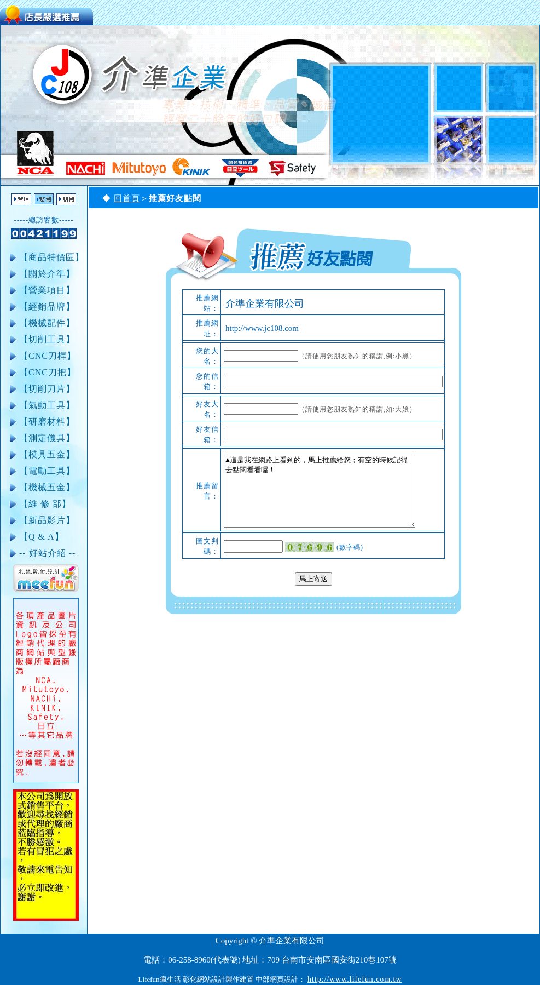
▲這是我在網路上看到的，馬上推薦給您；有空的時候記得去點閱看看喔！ (319, 491)
